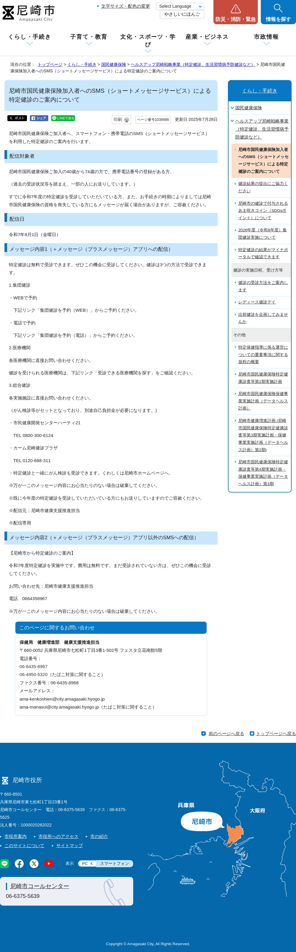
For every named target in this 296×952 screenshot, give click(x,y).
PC (85, 863)
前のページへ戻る (226, 733)
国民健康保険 (113, 64)
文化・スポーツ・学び (148, 41)
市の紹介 (99, 836)
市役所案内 (15, 836)
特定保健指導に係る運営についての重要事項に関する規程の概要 (263, 354)
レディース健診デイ (257, 302)
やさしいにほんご (182, 14)
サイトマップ (69, 845)
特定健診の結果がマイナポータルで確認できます (263, 253)
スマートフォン (114, 863)
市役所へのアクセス (58, 836)
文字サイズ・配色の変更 (125, 6)
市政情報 (266, 37)
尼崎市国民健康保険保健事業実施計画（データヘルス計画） (263, 400)
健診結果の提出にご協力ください (263, 187)
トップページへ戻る (276, 733)
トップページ (50, 64)
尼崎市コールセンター (39, 886)
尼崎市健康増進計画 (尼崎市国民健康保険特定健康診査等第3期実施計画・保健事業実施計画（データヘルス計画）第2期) (263, 435)
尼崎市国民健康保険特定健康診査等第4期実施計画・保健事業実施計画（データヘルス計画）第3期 (263, 473)
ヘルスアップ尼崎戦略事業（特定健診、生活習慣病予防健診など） (193, 64)
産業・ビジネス (207, 37)
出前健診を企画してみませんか (263, 318)
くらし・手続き (29, 37)
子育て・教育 (88, 37)
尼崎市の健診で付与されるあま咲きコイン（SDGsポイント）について (263, 210)
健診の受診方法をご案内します (263, 286)
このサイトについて (24, 845)
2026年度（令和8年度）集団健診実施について (262, 234)
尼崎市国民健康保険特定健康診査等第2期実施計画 (263, 378)
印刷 (118, 119)
